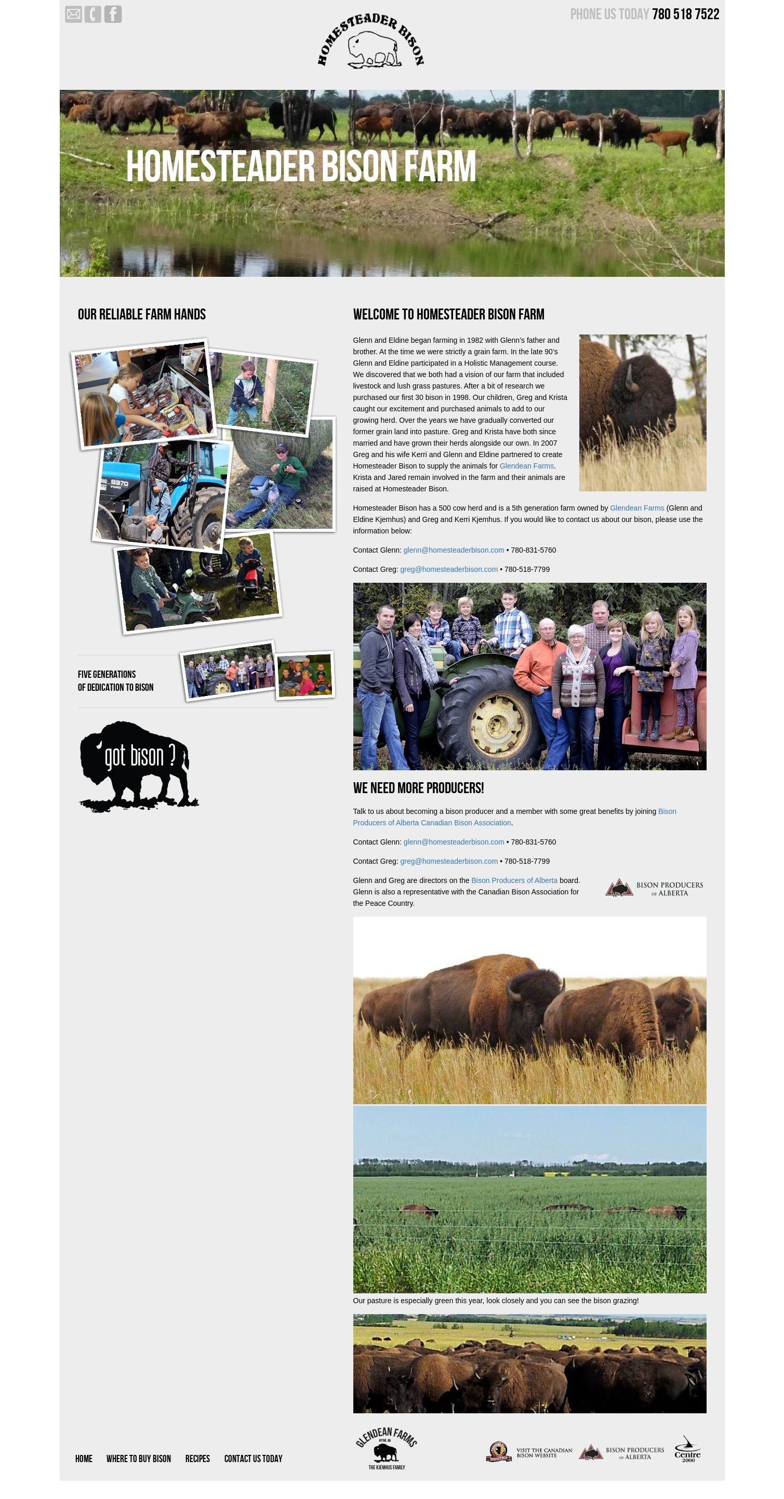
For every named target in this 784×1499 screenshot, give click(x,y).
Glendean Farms (527, 466)
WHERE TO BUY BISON (139, 1459)
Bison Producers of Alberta (515, 880)
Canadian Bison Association (466, 823)
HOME (83, 1459)
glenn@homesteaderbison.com (454, 550)
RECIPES (197, 1459)
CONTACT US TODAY (253, 1459)
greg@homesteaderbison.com (449, 569)
